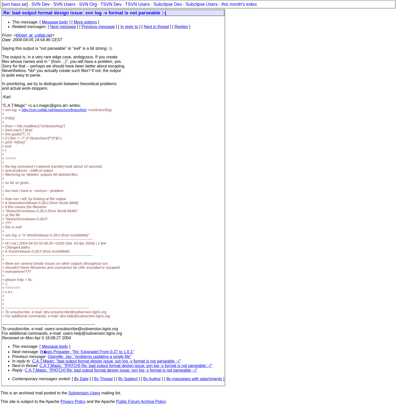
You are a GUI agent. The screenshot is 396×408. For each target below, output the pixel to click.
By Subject (127, 379)
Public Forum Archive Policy (141, 401)
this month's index (239, 4)
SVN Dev (40, 4)
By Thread (103, 379)
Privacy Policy (73, 401)
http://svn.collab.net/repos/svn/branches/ (54, 110)
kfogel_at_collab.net (34, 35)
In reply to (129, 27)
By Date (81, 379)
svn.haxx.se (15, 4)
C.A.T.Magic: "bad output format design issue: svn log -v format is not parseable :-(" (106, 361)
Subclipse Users (202, 4)
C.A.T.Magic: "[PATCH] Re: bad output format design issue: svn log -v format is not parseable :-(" (126, 366)
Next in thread (156, 27)
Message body (55, 22)
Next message (63, 27)
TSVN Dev (111, 4)
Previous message (98, 27)
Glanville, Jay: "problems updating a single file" (90, 356)
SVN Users (64, 4)
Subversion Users (84, 393)
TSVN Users (137, 4)
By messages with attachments (194, 379)
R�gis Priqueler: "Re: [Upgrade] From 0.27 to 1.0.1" (87, 352)
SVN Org (88, 4)
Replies (181, 27)
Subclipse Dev (168, 4)
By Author (152, 379)
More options (85, 22)
